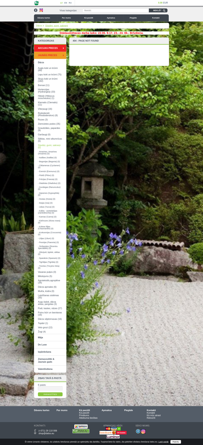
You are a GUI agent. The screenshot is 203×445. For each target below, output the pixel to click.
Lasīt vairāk (163, 442)
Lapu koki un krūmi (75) (49, 74)
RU (70, 3)
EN (65, 3)
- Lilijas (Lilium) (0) (46, 238)
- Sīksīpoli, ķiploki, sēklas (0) (49, 253)
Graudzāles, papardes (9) (49, 129)
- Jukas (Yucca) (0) (46, 207)
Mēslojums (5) (45, 276)
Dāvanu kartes (46, 18)
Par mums (70, 18)
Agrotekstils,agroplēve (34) (49, 281)
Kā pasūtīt (92, 18)
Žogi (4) (42, 332)
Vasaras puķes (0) (47, 272)
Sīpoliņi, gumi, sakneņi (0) (49, 146)
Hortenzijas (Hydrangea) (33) (46, 90)
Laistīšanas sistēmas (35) (48, 296)
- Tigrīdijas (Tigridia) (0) (48, 262)
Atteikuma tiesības (88, 418)
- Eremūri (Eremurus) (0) (48, 171)
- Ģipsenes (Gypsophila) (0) (48, 194)
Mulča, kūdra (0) (46, 291)
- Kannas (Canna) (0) (47, 217)
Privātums (84, 415)
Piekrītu (176, 442)
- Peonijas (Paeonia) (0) (48, 242)
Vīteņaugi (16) (45, 109)
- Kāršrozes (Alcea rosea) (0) (49, 222)
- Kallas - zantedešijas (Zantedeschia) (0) (47, 212)
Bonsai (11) (43, 85)
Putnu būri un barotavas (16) (50, 313)
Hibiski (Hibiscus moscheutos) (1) (46, 97)
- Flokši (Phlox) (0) (46, 175)
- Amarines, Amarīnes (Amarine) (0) (47, 153)
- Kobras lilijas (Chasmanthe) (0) (45, 227)
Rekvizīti (151, 418)
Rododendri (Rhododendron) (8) (48, 114)
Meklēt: (88, 10)
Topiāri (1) (43, 323)
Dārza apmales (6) (47, 287)
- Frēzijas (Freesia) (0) (47, 179)
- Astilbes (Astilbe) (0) (47, 157)
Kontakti (159, 18)
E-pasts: (42, 385)
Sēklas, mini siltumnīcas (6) (50, 140)
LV (61, 3)
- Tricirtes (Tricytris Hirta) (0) (48, 267)
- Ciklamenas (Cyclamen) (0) (49, 166)
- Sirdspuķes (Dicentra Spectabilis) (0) (48, 247)
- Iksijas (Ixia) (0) (45, 203)
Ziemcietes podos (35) (49, 124)
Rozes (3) (43, 119)
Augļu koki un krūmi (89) (48, 69)
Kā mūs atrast (154, 415)
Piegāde (137, 18)
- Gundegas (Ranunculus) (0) (49, 188)
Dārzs (39, 26)
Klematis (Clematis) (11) (48, 103)
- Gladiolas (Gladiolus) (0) (49, 183)
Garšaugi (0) (44, 134)
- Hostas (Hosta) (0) (46, 199)
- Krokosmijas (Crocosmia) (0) (49, 233)
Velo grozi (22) (45, 327)
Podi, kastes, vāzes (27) (50, 308)
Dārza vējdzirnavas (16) (50, 319)
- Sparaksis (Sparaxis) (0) (49, 258)
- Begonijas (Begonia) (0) (49, 161)
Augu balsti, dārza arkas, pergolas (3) (47, 303)
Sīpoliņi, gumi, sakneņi (56, 26)
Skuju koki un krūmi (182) (48, 80)
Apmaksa (114, 18)
